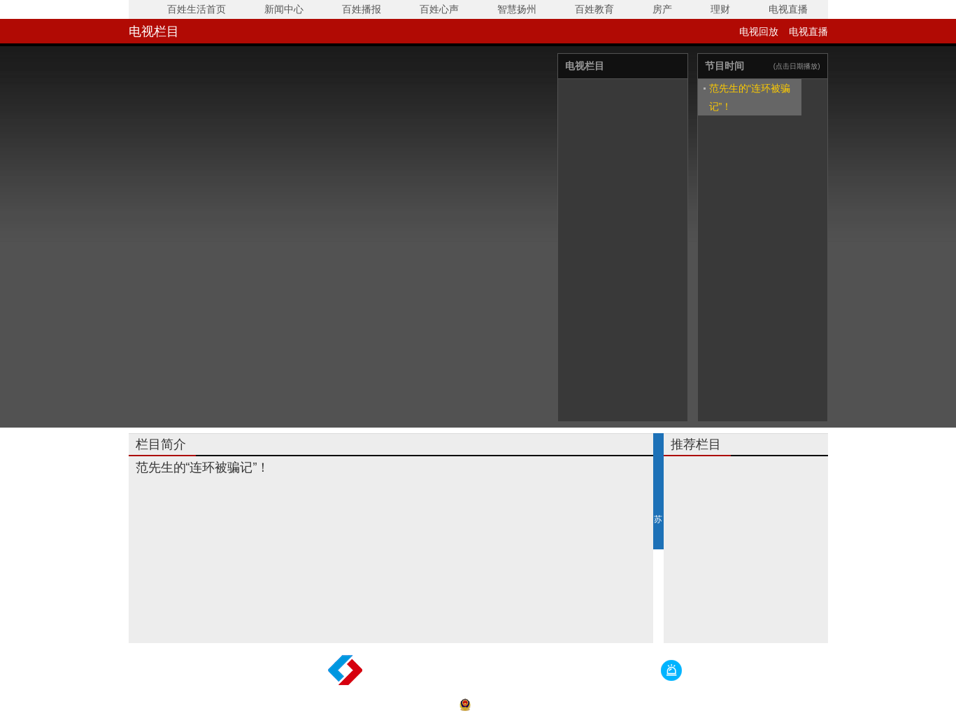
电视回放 (758, 31)
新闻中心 (284, 9)
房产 (662, 9)
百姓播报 (361, 9)
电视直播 (788, 9)
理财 (720, 9)
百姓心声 (439, 9)
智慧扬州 (516, 9)
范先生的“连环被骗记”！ (750, 97)
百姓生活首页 (196, 9)
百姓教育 (594, 9)
